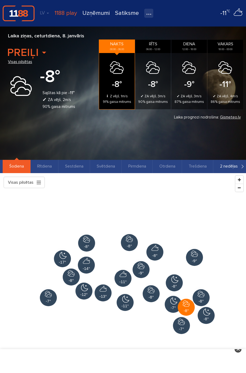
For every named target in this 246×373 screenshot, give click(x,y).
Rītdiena (44, 166)
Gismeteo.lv (230, 117)
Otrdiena (167, 166)
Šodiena (16, 166)
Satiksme (127, 13)
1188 (19, 13)
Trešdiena (198, 166)
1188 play (65, 13)
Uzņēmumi (96, 13)
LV (44, 13)
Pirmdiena (137, 166)
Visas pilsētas (20, 61)
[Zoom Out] (239, 188)
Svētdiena (106, 166)
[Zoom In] (239, 180)
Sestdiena (74, 166)
